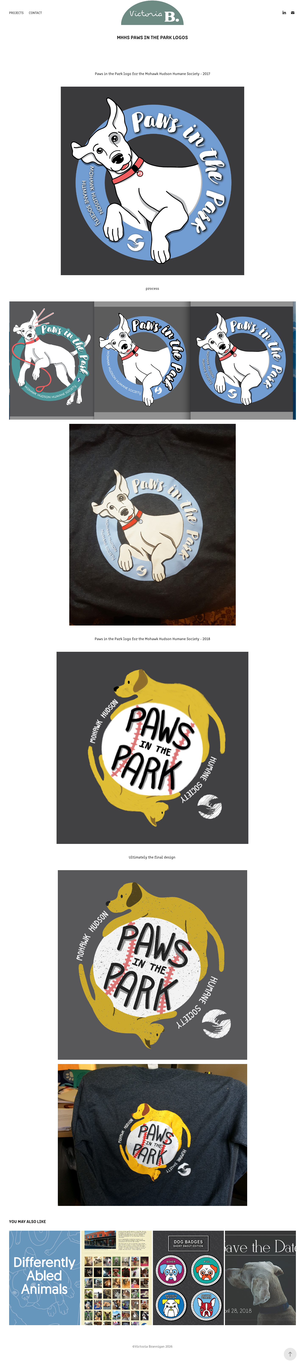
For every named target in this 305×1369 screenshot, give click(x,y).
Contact (35, 12)
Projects (16, 12)
